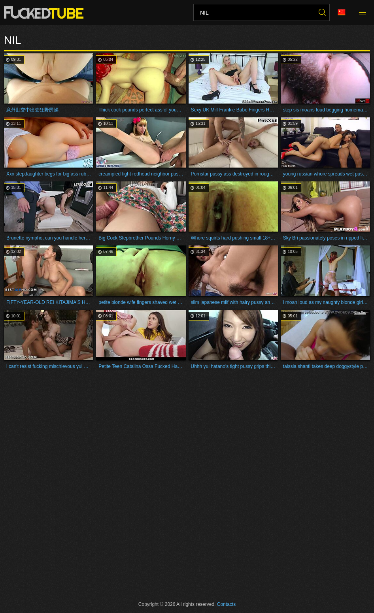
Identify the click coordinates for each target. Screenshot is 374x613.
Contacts (226, 604)
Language (342, 12)
